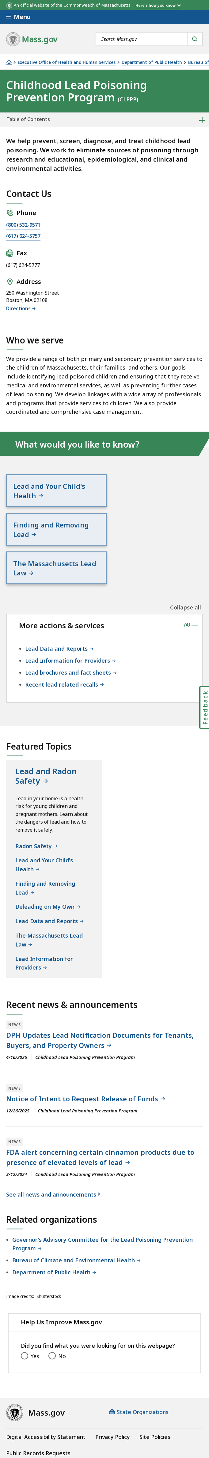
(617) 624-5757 (23, 236)
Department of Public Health (152, 62)
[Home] (9, 62)
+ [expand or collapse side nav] (202, 120)
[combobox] (149, 39)
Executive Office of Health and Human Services (67, 62)
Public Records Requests (38, 1415)
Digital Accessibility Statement (46, 1399)
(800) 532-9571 (23, 224)
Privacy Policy (112, 1399)
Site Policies (154, 1399)
